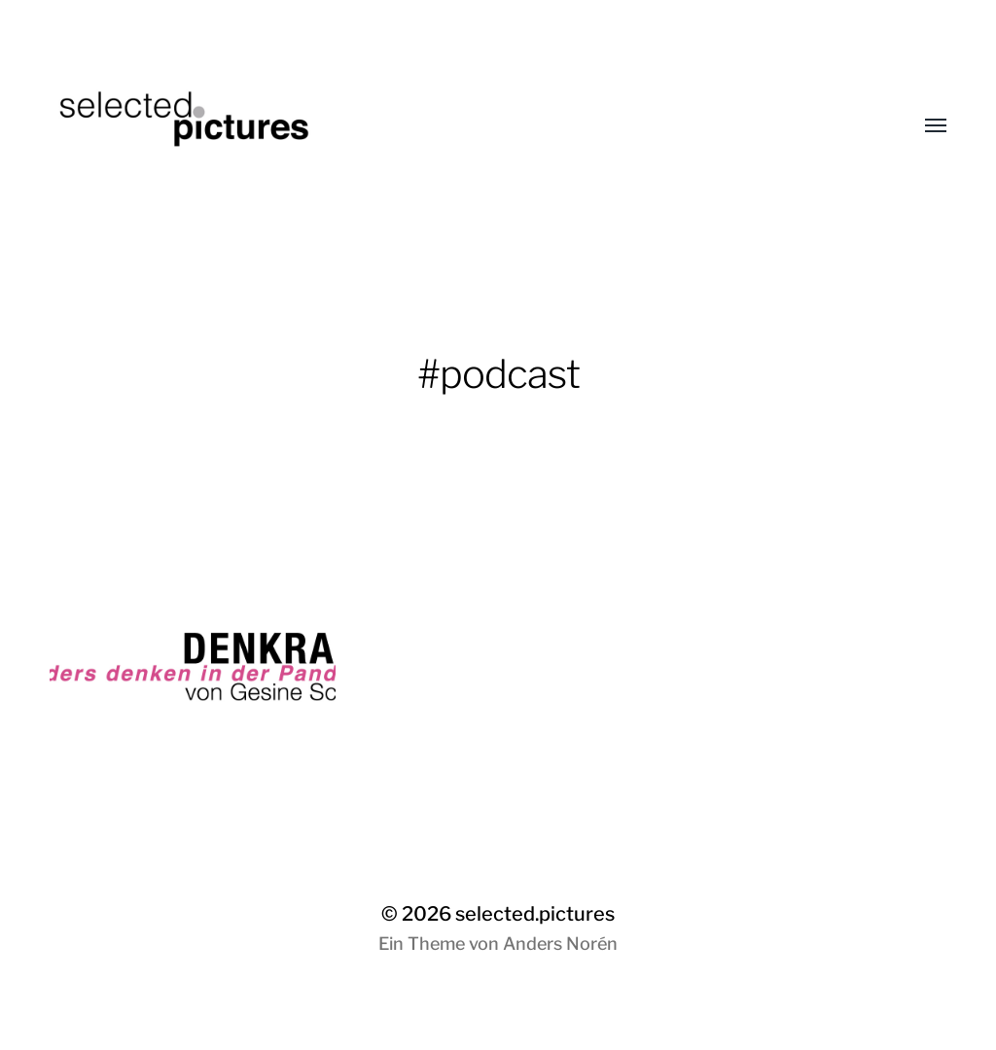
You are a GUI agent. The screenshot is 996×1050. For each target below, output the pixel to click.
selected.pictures (535, 914)
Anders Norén (560, 943)
